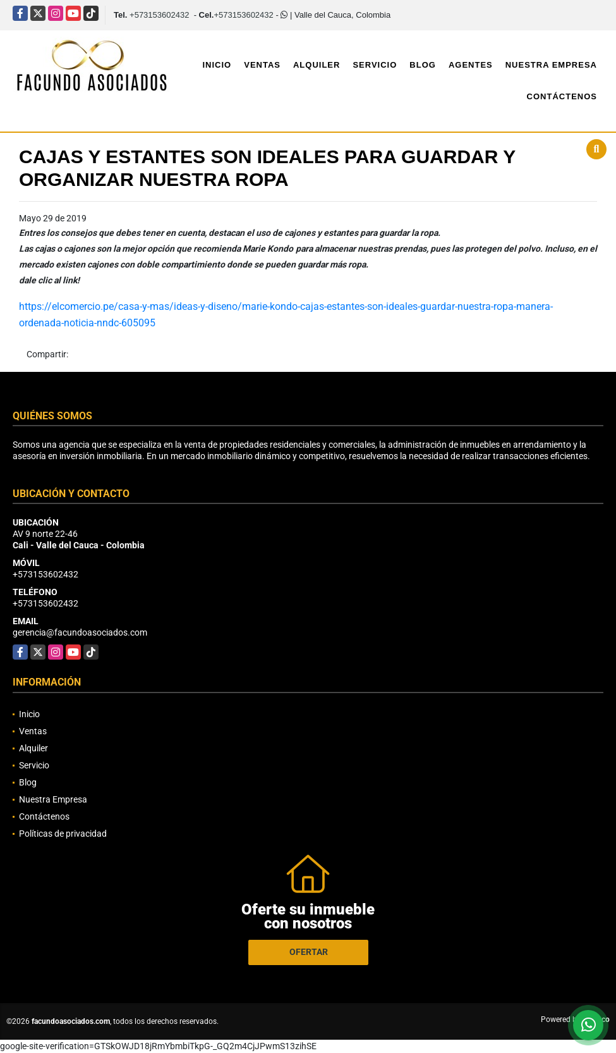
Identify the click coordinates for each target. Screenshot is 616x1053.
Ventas (262, 65)
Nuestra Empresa (551, 65)
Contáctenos (562, 96)
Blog (422, 65)
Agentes (471, 65)
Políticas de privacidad (63, 833)
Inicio (216, 65)
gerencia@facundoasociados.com (80, 632)
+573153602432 (159, 15)
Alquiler (316, 65)
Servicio (375, 65)
